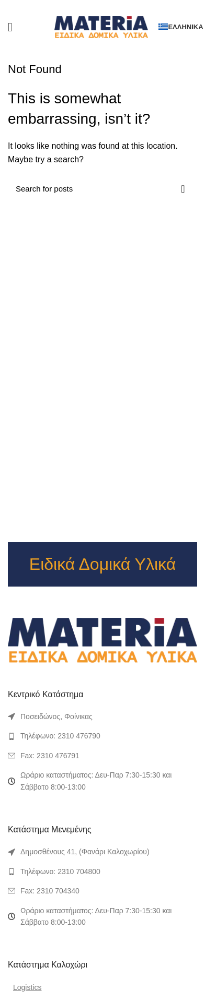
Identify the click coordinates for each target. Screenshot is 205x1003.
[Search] (102, 189)
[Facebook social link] (84, 7)
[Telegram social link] (120, 7)
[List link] (102, 716)
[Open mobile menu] (10, 27)
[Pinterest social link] (102, 7)
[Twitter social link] (93, 7)
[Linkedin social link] (111, 7)
